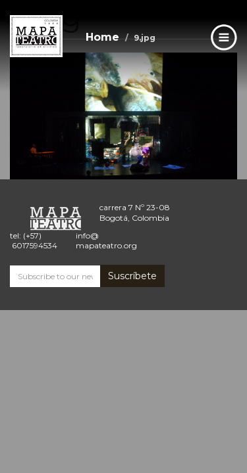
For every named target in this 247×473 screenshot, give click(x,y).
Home (102, 37)
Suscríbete (132, 276)
